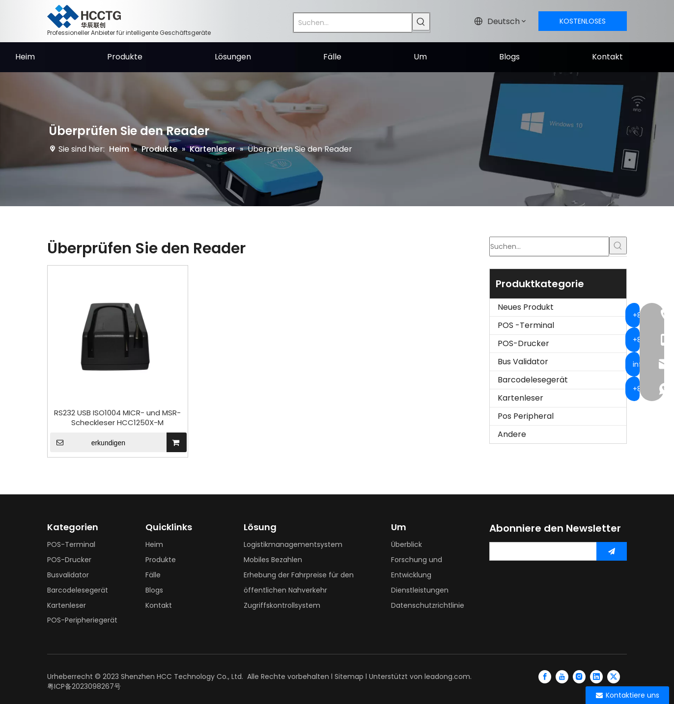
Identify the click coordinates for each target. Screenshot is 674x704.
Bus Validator (523, 361)
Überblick (406, 544)
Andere (512, 434)
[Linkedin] (596, 676)
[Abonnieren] (611, 551)
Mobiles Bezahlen (273, 560)
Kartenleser (520, 398)
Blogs (154, 590)
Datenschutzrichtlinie (427, 605)
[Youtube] (562, 676)
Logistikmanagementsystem (293, 544)
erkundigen (87, 442)
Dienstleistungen (420, 590)
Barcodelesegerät (533, 379)
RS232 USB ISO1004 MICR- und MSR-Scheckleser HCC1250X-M (117, 418)
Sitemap (349, 676)
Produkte (160, 560)
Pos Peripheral (526, 416)
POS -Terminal (526, 325)
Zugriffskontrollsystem (282, 605)
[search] (541, 551)
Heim (154, 544)
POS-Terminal (71, 544)
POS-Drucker (523, 343)
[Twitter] (613, 676)
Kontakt (158, 605)
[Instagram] (579, 676)
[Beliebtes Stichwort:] (421, 21)
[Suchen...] (352, 22)
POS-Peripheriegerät (82, 620)
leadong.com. (448, 676)
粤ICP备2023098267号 (84, 686)
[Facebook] (544, 676)
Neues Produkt (526, 307)
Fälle (153, 575)
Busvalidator (68, 575)
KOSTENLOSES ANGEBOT (583, 23)
